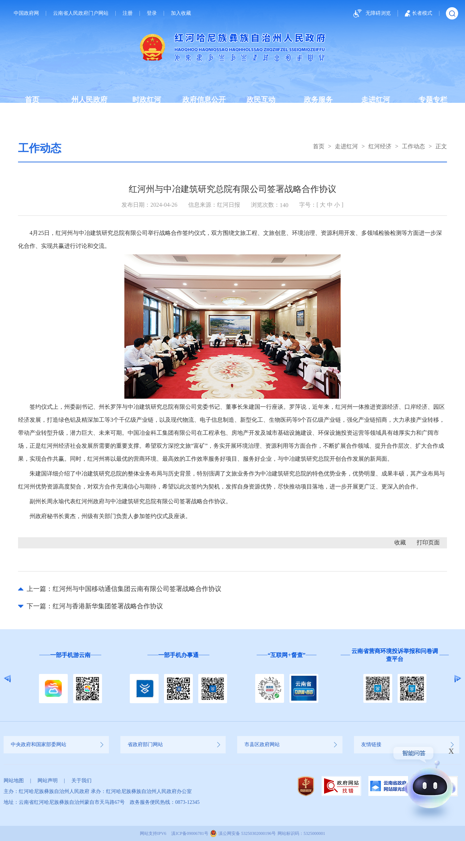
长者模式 (418, 13)
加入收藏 (181, 13)
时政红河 (146, 100)
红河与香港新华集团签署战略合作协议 (108, 606)
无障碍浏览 (371, 13)
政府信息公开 (204, 100)
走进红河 (375, 100)
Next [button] (457, 679)
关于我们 (81, 780)
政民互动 (261, 100)
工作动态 (413, 146)
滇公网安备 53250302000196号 (247, 833)
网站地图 (14, 780)
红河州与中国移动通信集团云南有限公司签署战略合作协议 (137, 588)
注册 (128, 13)
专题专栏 (432, 100)
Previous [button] (7, 679)
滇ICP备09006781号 (189, 833)
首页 (32, 100)
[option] (70, 678)
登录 (152, 13)
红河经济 (379, 146)
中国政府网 (26, 13)
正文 (441, 146)
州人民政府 (89, 100)
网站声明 (47, 780)
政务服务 (318, 100)
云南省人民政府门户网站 (80, 13)
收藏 (400, 542)
